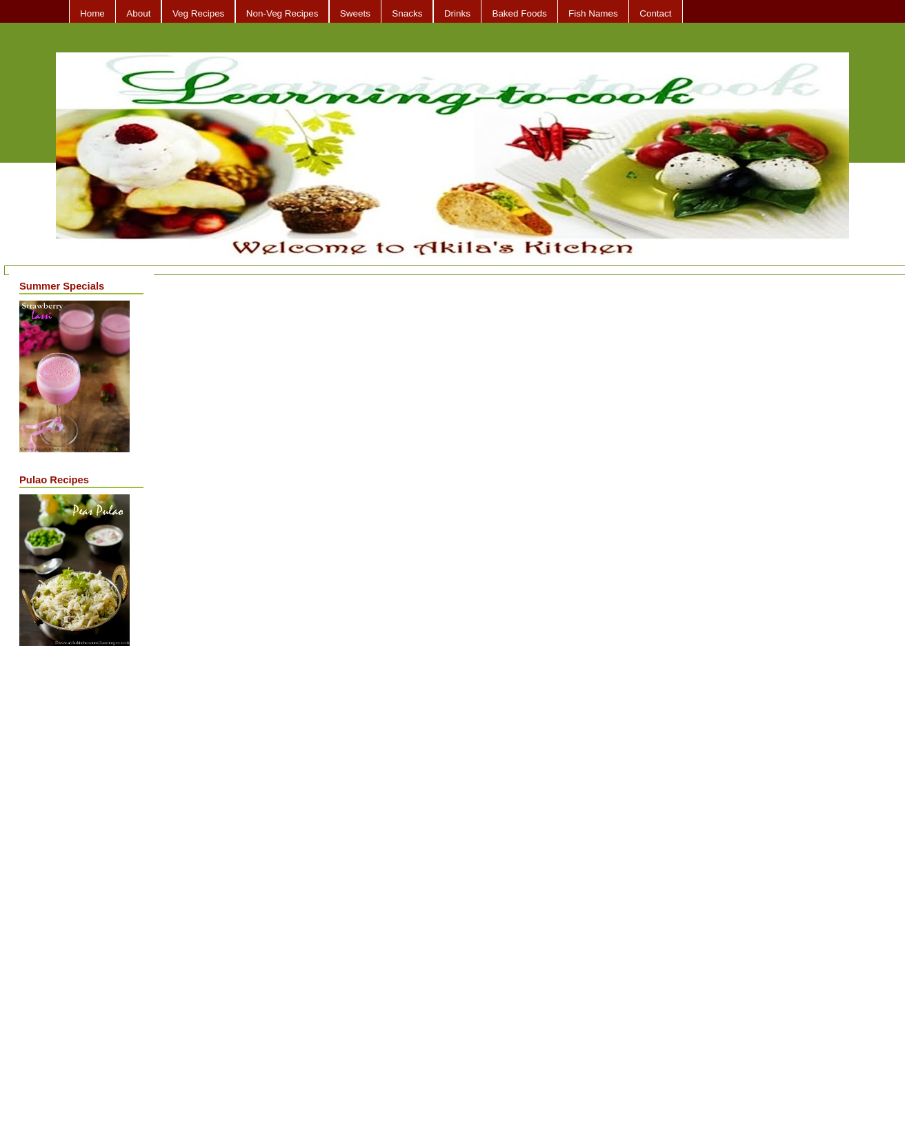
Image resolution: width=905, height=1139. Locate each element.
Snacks (407, 13)
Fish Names (593, 13)
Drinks (457, 13)
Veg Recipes (198, 13)
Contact (655, 13)
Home (92, 13)
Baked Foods (519, 13)
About (138, 13)
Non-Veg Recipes (282, 13)
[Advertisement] (74, 875)
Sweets (355, 13)
